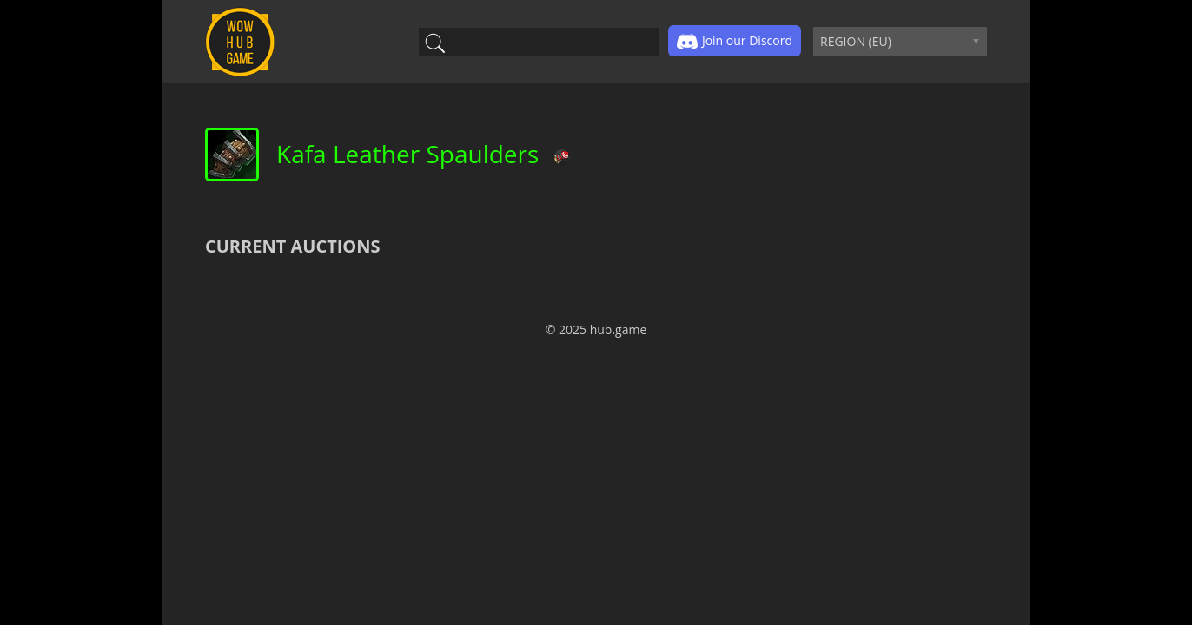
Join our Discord (734, 41)
